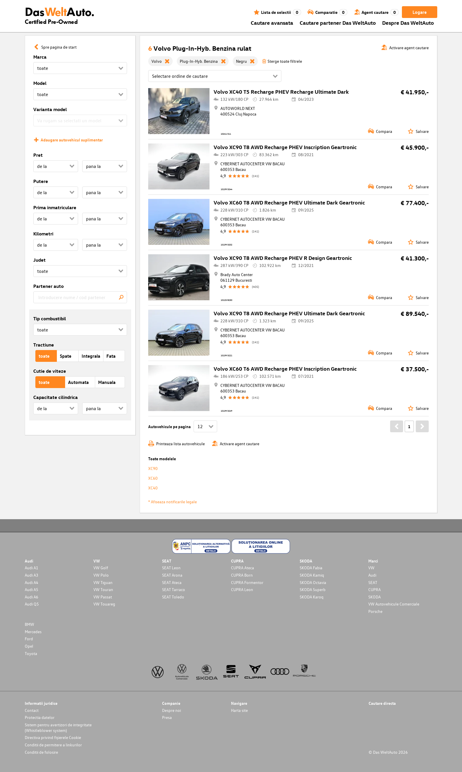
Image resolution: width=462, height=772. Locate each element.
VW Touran (103, 589)
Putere (40, 181)
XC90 (153, 468)
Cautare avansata (272, 22)
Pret (38, 155)
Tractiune (43, 345)
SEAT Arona (172, 575)
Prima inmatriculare (54, 207)
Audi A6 (31, 597)
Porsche (375, 611)
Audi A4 (31, 582)
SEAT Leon (171, 567)
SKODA (374, 597)
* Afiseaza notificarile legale (172, 501)
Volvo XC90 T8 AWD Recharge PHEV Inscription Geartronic (285, 146)
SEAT (372, 582)
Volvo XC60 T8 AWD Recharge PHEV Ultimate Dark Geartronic (289, 202)
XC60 (153, 478)
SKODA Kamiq (312, 575)
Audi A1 (31, 567)
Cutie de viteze (49, 371)
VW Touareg (104, 604)
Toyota (31, 653)
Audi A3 (31, 575)
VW (371, 567)
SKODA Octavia (313, 582)
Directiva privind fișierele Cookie (53, 737)
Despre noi (171, 710)
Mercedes (33, 631)
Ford (29, 638)
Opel (29, 646)
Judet (39, 260)
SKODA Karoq (312, 597)
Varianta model (50, 109)
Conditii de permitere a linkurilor (53, 745)
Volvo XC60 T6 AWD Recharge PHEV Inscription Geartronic (285, 368)
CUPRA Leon (242, 589)
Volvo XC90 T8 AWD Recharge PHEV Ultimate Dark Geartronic (289, 313)
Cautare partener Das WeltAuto (338, 22)
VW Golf (100, 567)
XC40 (153, 488)
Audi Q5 (32, 604)
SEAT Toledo (173, 597)
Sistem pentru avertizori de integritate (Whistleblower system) (58, 727)
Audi (372, 575)
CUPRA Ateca (242, 567)
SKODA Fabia (311, 567)
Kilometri (43, 234)
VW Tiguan (103, 582)
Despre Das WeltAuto (408, 22)
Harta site (239, 710)
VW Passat (102, 597)
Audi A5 (31, 589)
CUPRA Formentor (247, 582)
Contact (32, 710)
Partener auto (48, 286)
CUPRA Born (242, 575)
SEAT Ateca (172, 582)
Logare (419, 12)
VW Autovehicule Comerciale (393, 604)
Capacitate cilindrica (55, 397)
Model (40, 83)
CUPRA (374, 589)
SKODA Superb (313, 589)
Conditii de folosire (41, 752)
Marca (40, 57)
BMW (29, 624)
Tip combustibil (49, 318)
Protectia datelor (40, 717)
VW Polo (101, 575)
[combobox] (80, 297)
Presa (167, 717)
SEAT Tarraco (173, 589)
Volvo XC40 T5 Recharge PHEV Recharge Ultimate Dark (281, 91)
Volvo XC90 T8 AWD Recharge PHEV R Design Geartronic (283, 257)
